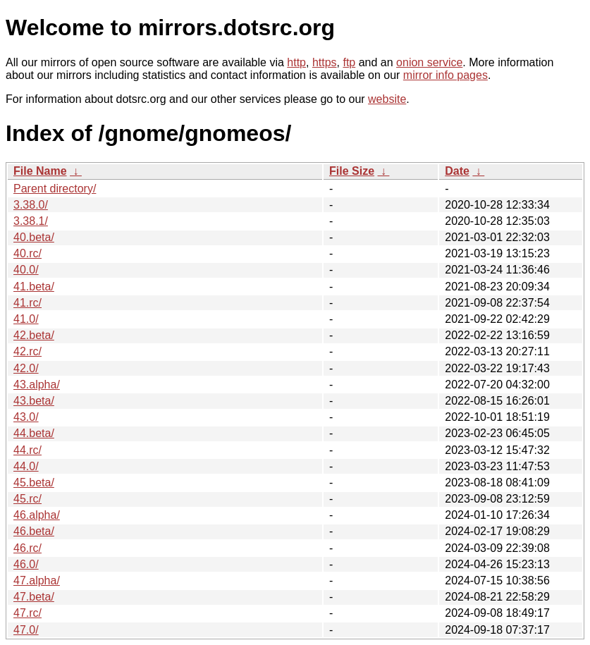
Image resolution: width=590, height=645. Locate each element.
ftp (349, 62)
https (324, 62)
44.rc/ (27, 450)
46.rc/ (27, 548)
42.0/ (26, 368)
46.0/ (26, 564)
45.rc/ (27, 499)
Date (457, 171)
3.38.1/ (30, 221)
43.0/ (26, 417)
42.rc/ (27, 351)
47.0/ (26, 630)
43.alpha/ (36, 385)
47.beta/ (33, 597)
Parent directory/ (54, 189)
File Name (40, 171)
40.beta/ (33, 237)
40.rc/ (27, 253)
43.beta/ (33, 401)
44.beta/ (33, 433)
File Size (351, 171)
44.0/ (26, 466)
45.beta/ (33, 483)
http (296, 62)
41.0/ (26, 319)
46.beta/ (33, 531)
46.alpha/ (36, 515)
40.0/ (26, 270)
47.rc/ (27, 613)
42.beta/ (33, 335)
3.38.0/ (30, 205)
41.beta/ (33, 287)
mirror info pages (445, 75)
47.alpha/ (36, 580)
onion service (429, 62)
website (387, 99)
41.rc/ (27, 303)
